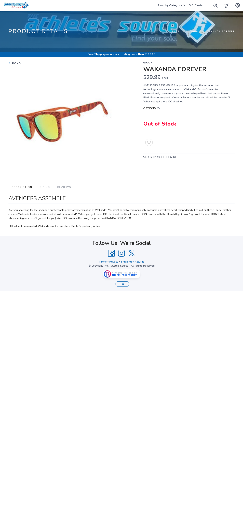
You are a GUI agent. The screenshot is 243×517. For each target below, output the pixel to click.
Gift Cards (195, 5)
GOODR (193, 31)
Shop (176, 31)
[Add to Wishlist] (149, 142)
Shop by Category (169, 5)
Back (14, 63)
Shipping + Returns (132, 261)
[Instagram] (121, 253)
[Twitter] (132, 253)
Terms (102, 261)
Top (122, 283)
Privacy (113, 261)
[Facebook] (111, 253)
